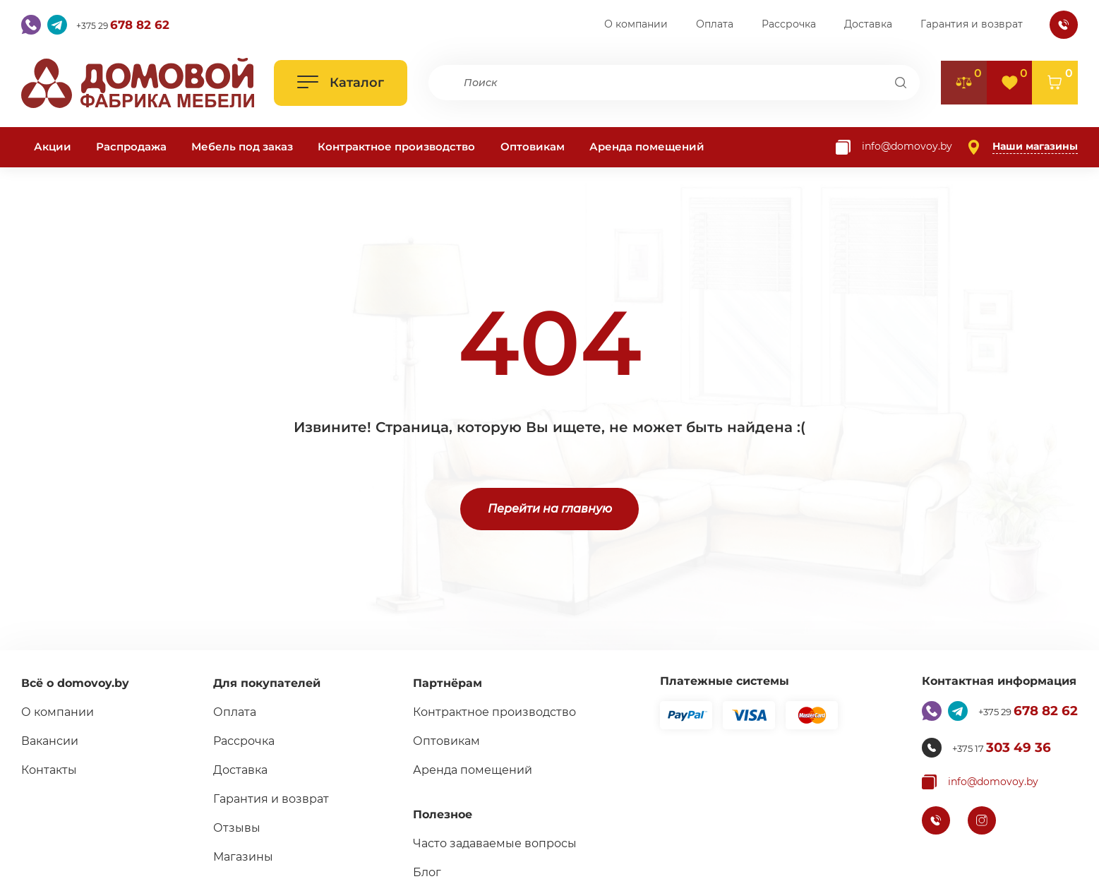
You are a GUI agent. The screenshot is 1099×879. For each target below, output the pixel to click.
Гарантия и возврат (971, 24)
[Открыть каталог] (340, 83)
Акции (52, 146)
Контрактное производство (396, 146)
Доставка (868, 24)
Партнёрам (441, 683)
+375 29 (133, 24)
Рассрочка (789, 24)
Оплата (714, 24)
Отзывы (234, 828)
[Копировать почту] (894, 147)
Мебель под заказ (242, 146)
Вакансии (49, 741)
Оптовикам (532, 146)
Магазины (240, 856)
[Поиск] (900, 82)
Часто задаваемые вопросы (488, 843)
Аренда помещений (646, 146)
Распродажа (131, 146)
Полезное (436, 814)
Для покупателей (264, 683)
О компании (636, 24)
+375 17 (995, 747)
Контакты (49, 770)
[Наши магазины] (1022, 147)
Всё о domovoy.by (75, 683)
